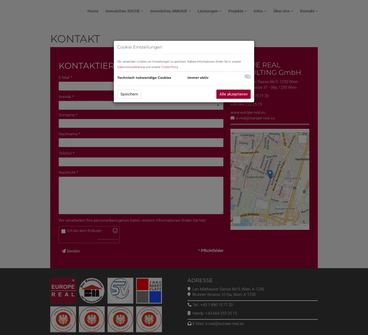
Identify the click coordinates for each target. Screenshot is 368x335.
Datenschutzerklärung (131, 67)
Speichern (129, 94)
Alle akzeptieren (233, 94)
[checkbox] (247, 76)
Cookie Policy (169, 67)
